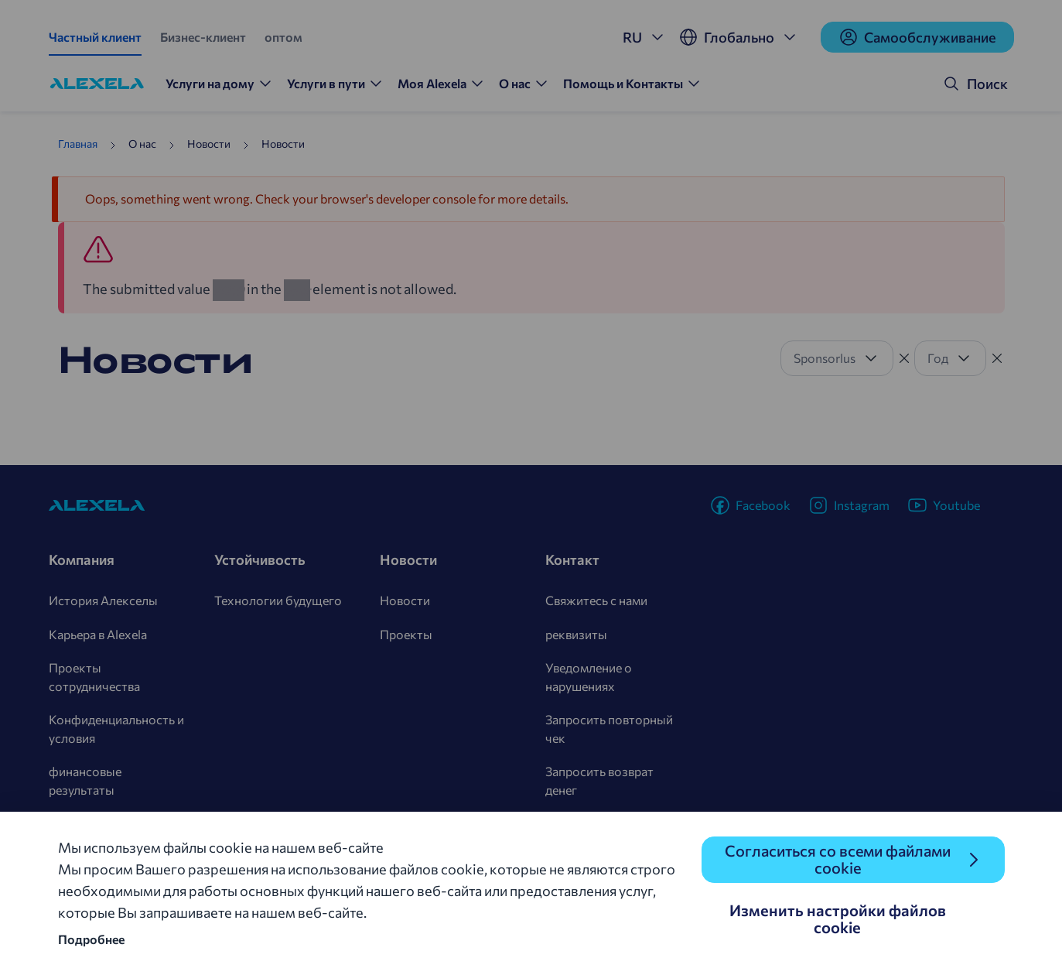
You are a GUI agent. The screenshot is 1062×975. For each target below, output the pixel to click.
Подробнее (91, 939)
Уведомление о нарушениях (588, 676)
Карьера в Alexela (98, 634)
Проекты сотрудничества (94, 676)
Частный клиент (95, 36)
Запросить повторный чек (609, 728)
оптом (283, 36)
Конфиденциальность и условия (116, 728)
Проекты (406, 634)
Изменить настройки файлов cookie (837, 918)
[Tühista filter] (904, 358)
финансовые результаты (85, 780)
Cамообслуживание (917, 37)
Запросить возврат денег (599, 780)
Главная (77, 143)
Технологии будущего (278, 600)
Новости (405, 600)
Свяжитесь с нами (596, 600)
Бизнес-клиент (203, 36)
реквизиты (576, 634)
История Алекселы (103, 600)
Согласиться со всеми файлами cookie (838, 860)
